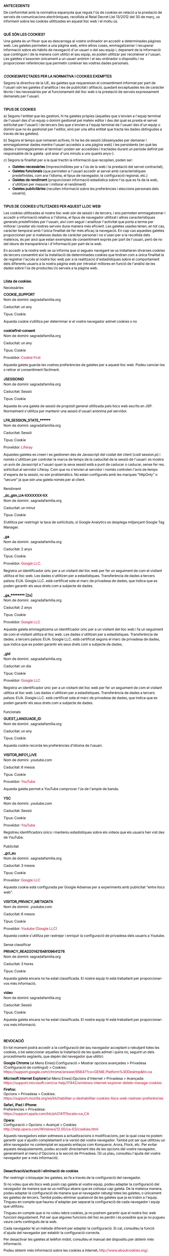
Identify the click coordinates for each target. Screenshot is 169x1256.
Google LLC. (31, 563)
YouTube (28, 781)
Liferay (27, 447)
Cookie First (30, 357)
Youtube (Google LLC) (39, 928)
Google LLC (30, 622)
